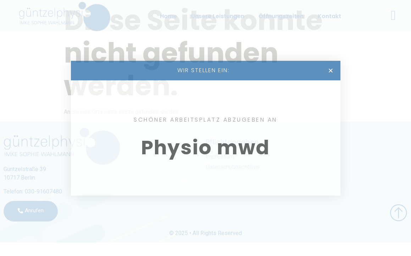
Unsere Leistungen (217, 16)
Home (168, 16)
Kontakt (329, 16)
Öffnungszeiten (281, 16)
